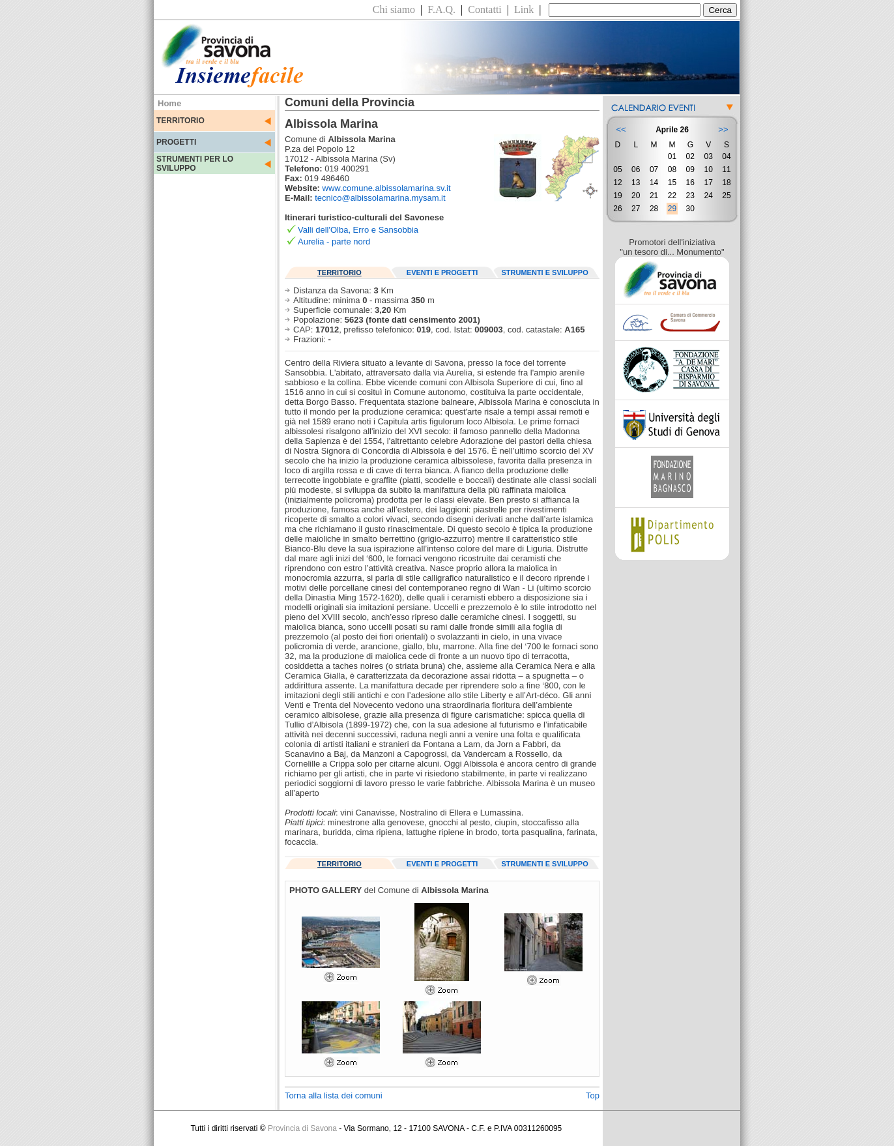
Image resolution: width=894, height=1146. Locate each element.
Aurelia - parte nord (334, 241)
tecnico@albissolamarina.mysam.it (380, 198)
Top (592, 1095)
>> (723, 129)
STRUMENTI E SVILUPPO (545, 272)
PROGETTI (176, 142)
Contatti (485, 9)
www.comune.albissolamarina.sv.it (387, 188)
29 (672, 208)
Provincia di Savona (302, 1128)
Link (524, 9)
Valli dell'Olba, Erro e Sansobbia (358, 230)
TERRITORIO (180, 120)
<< (621, 129)
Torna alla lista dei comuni (333, 1095)
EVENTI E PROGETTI (442, 272)
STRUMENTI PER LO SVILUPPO (194, 163)
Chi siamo (394, 9)
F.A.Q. (441, 9)
